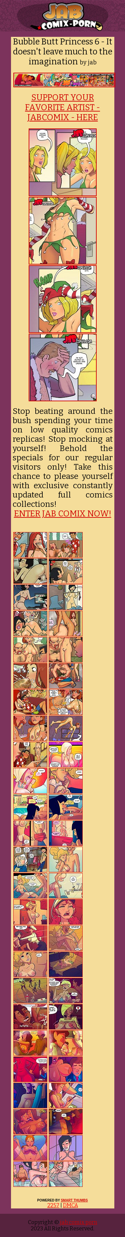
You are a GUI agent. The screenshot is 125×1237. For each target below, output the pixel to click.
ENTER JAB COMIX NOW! (62, 514)
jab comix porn (78, 1222)
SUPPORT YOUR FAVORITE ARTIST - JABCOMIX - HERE (62, 107)
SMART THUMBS (74, 1200)
